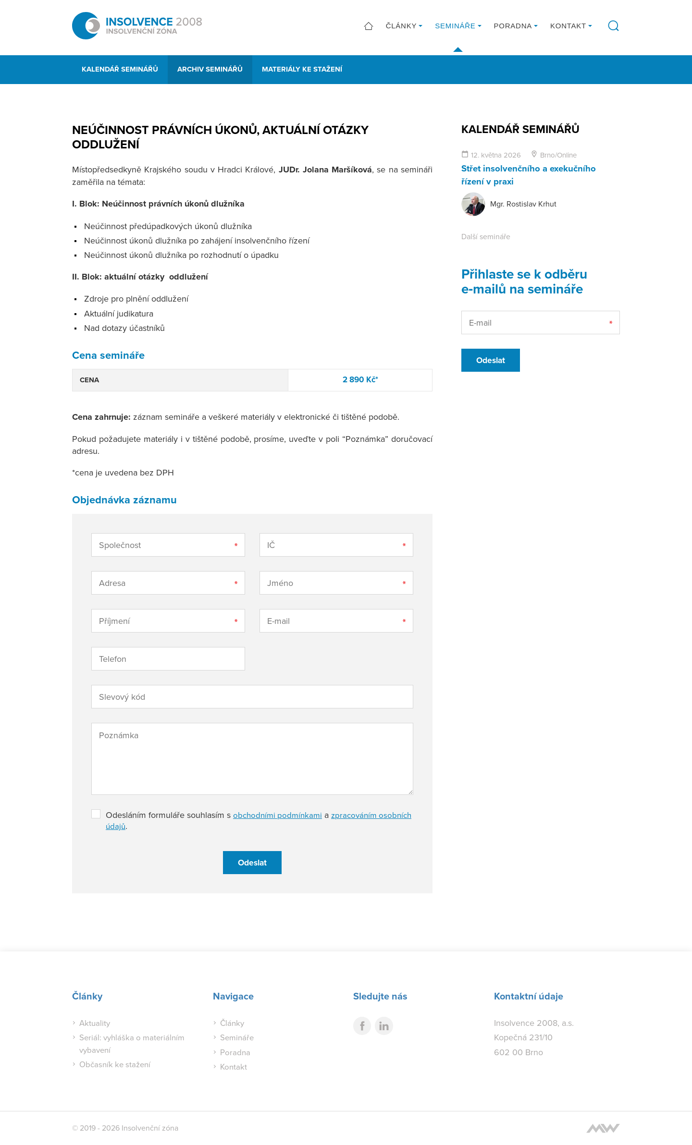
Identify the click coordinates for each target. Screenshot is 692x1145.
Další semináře (485, 236)
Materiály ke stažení (302, 69)
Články (401, 28)
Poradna (513, 28)
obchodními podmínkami (279, 815)
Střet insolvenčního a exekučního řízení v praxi (533, 174)
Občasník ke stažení (117, 1064)
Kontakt (568, 28)
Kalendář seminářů (120, 69)
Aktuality (95, 1023)
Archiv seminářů (210, 69)
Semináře (455, 28)
